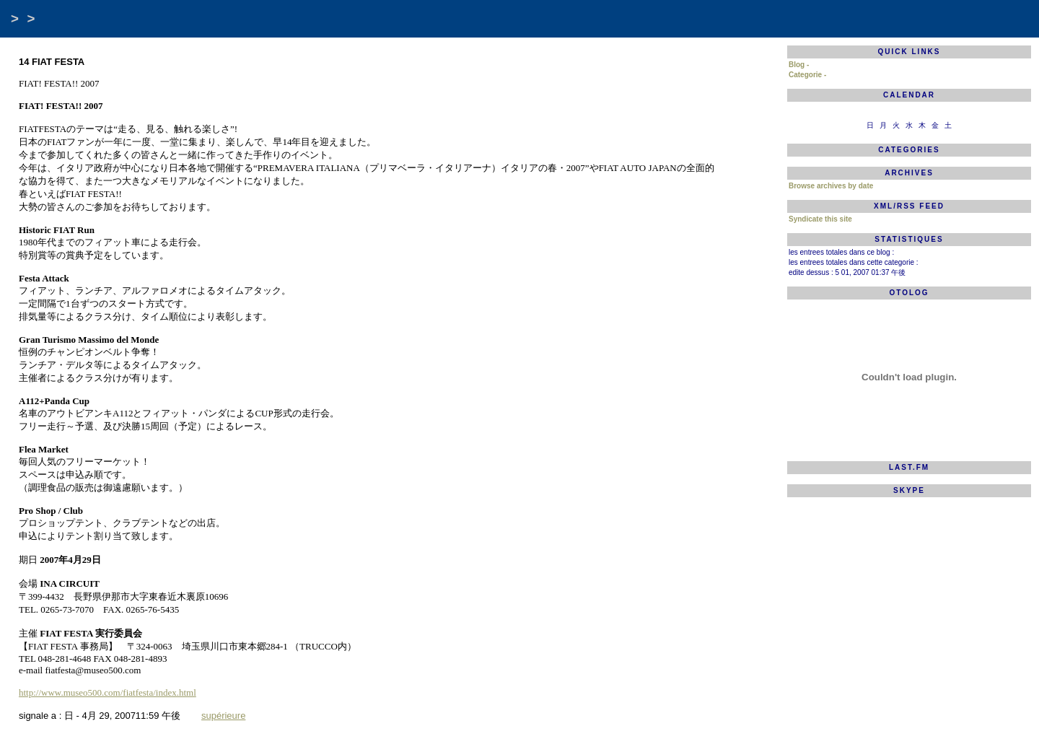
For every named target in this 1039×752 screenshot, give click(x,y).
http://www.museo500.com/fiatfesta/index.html (107, 692)
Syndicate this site (820, 219)
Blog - (799, 65)
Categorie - (807, 75)
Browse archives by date (831, 186)
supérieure (223, 715)
